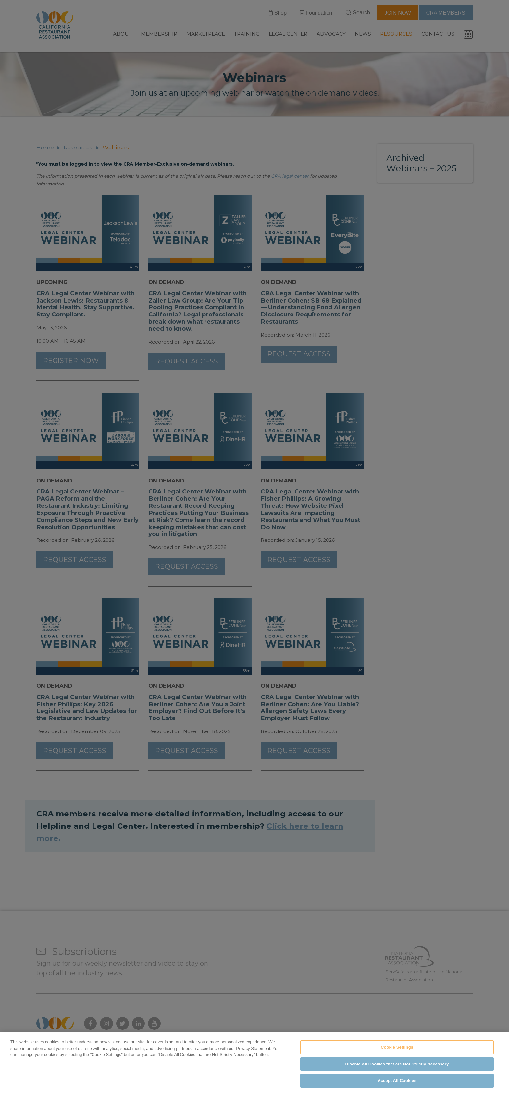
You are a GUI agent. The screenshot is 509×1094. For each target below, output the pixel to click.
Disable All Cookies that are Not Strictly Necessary (397, 1070)
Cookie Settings (397, 1054)
